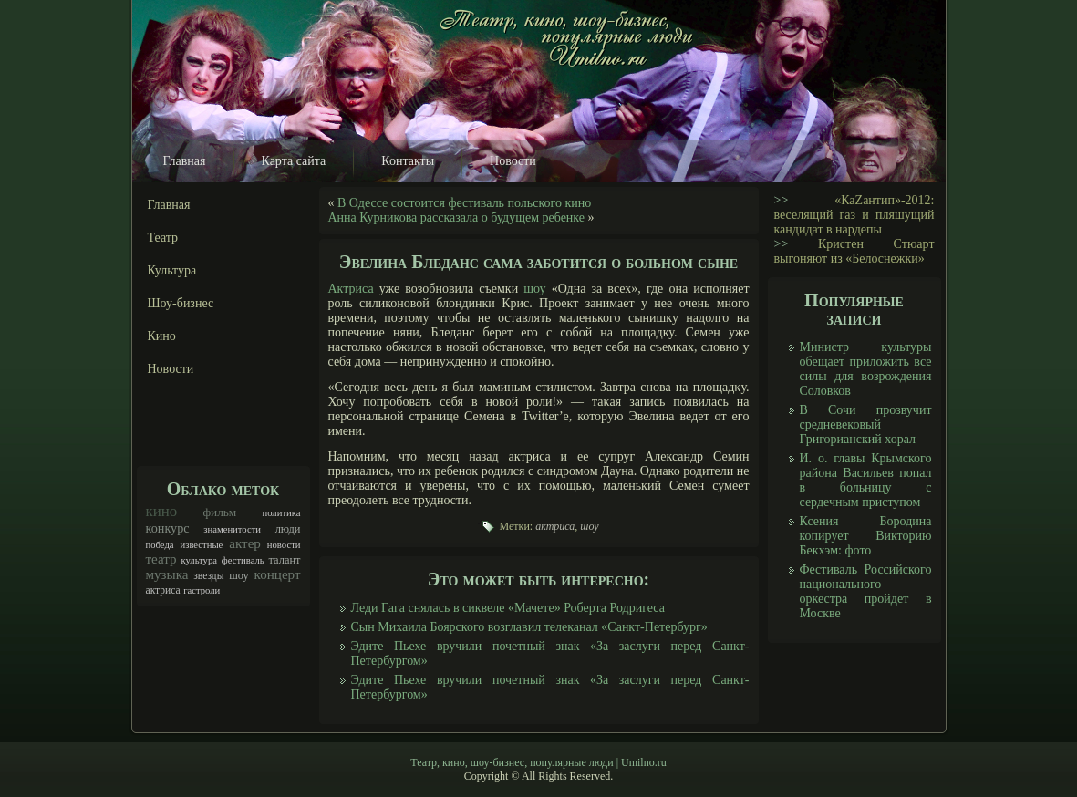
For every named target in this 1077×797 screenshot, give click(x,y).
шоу (239, 575)
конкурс (168, 528)
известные (201, 545)
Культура (172, 270)
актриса (163, 590)
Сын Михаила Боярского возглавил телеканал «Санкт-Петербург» (529, 627)
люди (288, 529)
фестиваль (243, 560)
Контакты (407, 161)
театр (161, 559)
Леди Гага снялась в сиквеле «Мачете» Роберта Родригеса (508, 608)
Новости (513, 161)
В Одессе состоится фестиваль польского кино (464, 203)
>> (781, 200)
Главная (184, 161)
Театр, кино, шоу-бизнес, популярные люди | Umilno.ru (538, 762)
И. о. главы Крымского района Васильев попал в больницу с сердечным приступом (866, 480)
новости (284, 545)
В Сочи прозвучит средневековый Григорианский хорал (866, 424)
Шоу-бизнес (181, 303)
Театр (163, 237)
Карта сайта (294, 161)
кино (162, 511)
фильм (219, 512)
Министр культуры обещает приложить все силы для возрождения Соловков (866, 369)
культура (199, 560)
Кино (162, 336)
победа (160, 545)
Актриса (351, 288)
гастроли (201, 590)
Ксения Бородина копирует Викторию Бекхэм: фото (866, 535)
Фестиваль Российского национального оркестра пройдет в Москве (866, 591)
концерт (277, 574)
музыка (167, 574)
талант (284, 560)
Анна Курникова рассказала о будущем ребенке (456, 217)
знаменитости (232, 529)
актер (245, 543)
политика (281, 513)
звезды (208, 576)
